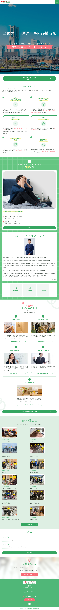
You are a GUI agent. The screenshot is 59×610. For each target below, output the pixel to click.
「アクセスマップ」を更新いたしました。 (12, 540)
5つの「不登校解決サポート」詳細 (29, 411)
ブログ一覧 (29, 524)
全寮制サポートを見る (16, 341)
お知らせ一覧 (30, 552)
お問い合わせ (29, 599)
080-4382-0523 (30, 596)
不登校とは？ (30, 227)
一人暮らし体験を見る (29, 404)
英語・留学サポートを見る (16, 373)
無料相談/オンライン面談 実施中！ (29, 78)
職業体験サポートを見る (43, 341)
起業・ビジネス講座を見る (43, 373)
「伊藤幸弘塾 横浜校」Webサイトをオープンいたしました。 (16, 547)
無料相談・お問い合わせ (29, 574)
